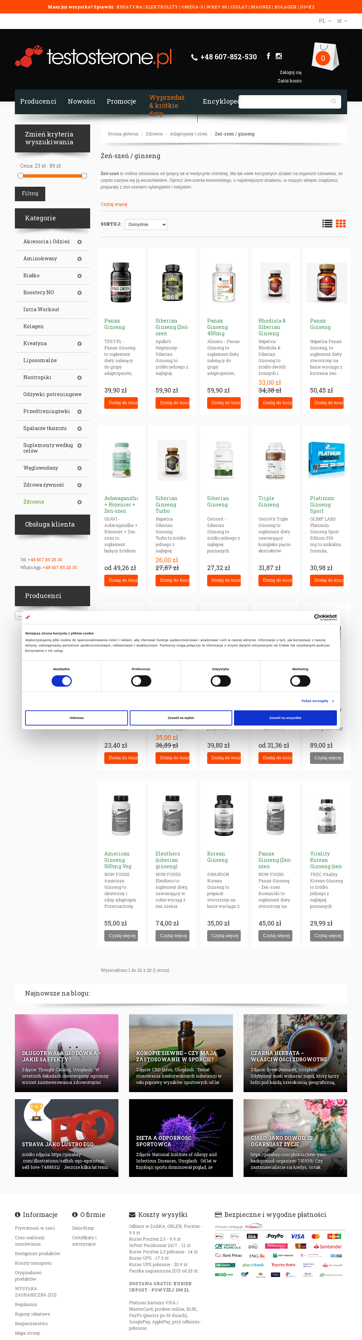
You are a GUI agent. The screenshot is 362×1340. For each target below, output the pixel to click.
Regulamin (26, 1304)
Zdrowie (154, 134)
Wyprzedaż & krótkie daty (167, 105)
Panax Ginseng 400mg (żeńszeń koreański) (221, 333)
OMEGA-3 (192, 7)
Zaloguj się (291, 72)
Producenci (38, 101)
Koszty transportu (33, 1263)
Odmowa (77, 718)
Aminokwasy (40, 258)
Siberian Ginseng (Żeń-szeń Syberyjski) (172, 330)
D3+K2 (307, 7)
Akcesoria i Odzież (46, 241)
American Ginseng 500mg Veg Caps (117, 863)
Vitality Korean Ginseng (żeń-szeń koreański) (326, 866)
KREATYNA (130, 7)
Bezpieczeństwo (31, 1323)
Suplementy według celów (48, 448)
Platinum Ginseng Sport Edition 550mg (322, 511)
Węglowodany (40, 468)
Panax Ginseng (114, 323)
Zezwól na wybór (181, 718)
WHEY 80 (216, 7)
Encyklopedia (225, 101)
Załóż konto (290, 80)
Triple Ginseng (268, 501)
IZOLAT (239, 7)
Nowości (81, 101)
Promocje (121, 101)
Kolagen (33, 326)
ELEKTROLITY (162, 7)
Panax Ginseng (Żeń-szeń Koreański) (275, 863)
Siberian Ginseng (218, 501)
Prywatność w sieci (35, 1228)
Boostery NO (38, 292)
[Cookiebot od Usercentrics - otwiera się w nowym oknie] (306, 617)
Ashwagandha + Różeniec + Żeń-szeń (121, 504)
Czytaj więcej (114, 204)
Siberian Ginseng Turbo (166, 504)
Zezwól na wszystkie (285, 718)
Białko (31, 275)
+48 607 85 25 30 (45, 559)
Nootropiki (37, 377)
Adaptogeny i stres (189, 134)
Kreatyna (35, 343)
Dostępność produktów (37, 1253)
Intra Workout (41, 309)
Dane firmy (83, 1228)
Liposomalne (40, 360)
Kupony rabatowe (32, 1314)
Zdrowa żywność (43, 485)
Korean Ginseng (217, 856)
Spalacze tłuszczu (44, 428)
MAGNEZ (261, 7)
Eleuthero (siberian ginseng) (168, 860)
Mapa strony (27, 1333)
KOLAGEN (286, 7)
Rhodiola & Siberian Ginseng (272, 327)
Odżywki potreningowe (52, 394)
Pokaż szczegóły (315, 701)
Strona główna (123, 134)
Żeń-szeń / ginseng (235, 134)
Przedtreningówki (46, 411)
